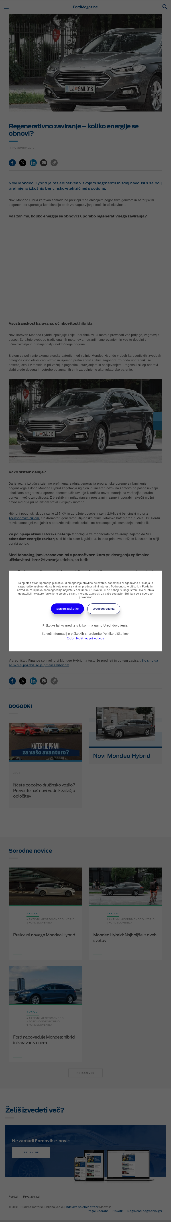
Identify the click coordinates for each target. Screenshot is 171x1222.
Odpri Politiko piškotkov (85, 638)
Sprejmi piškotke (67, 608)
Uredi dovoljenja (104, 608)
